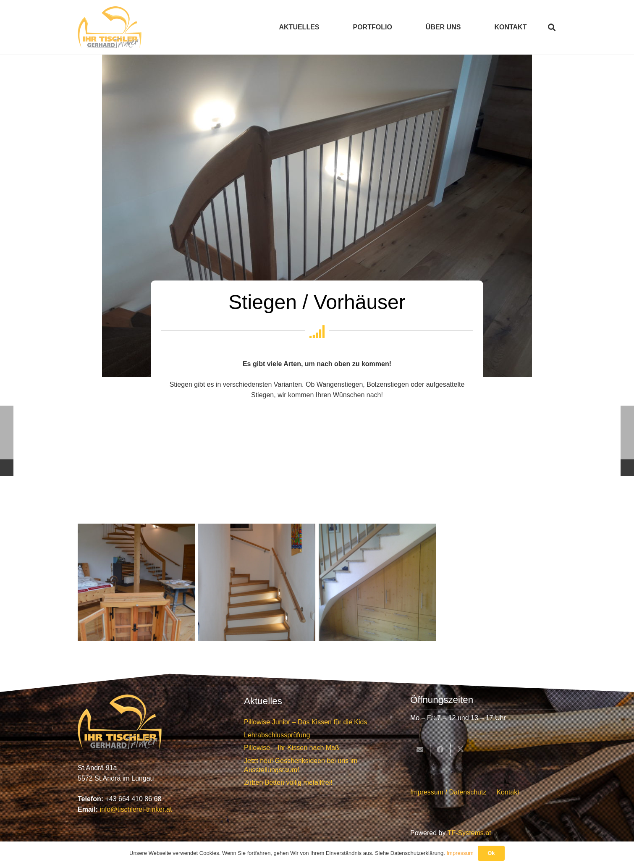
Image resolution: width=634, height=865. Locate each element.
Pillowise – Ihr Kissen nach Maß (291, 747)
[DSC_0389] (136, 582)
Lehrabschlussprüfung (277, 735)
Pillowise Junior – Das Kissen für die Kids (305, 722)
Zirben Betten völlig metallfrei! (288, 782)
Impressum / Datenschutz (448, 792)
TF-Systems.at (469, 832)
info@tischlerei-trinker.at (136, 809)
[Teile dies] (440, 749)
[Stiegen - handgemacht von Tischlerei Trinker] (256, 582)
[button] (551, 27)
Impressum (459, 853)
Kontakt (507, 792)
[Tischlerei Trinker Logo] (109, 27)
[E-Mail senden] (420, 749)
